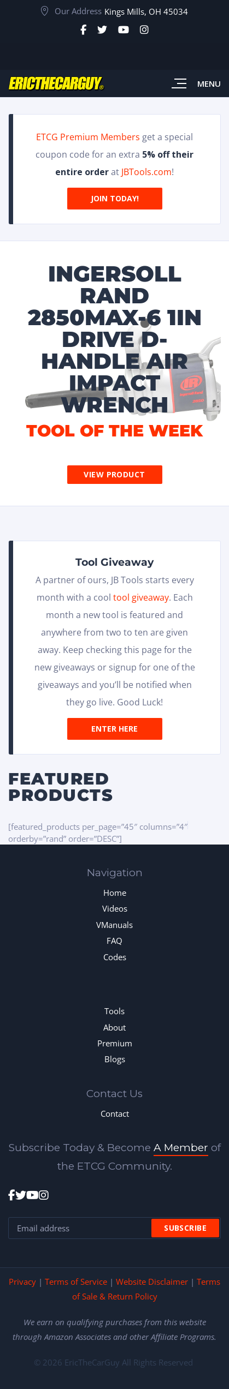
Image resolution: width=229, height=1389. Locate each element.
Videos (114, 908)
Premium (114, 1043)
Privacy (22, 1281)
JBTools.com (146, 172)
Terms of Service (76, 1281)
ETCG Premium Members (88, 137)
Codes (114, 956)
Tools (114, 1010)
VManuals (114, 924)
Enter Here (114, 728)
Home (114, 892)
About (114, 1027)
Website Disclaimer (152, 1281)
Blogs (114, 1058)
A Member (181, 1147)
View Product (114, 474)
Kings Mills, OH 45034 (146, 11)
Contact (115, 1113)
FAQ (114, 940)
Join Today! (115, 198)
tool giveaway (141, 597)
